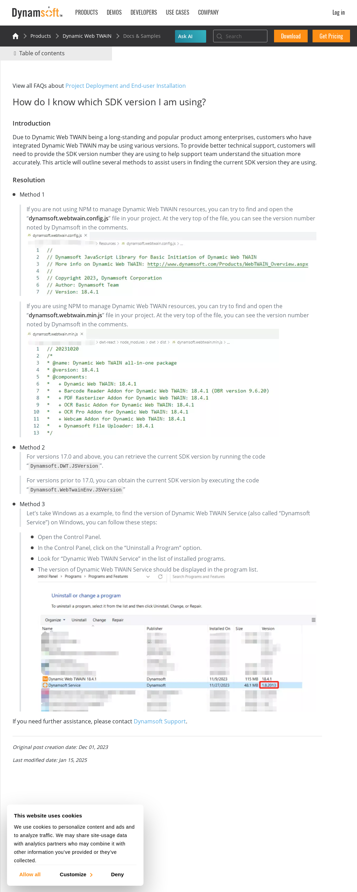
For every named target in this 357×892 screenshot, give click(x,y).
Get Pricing (331, 36)
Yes (267, 97)
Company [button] (208, 12)
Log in (338, 12)
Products (40, 36)
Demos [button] (114, 12)
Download (291, 36)
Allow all (30, 874)
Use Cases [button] (177, 12)
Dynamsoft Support (163, 690)
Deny (117, 874)
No (293, 97)
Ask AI (185, 36)
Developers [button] (144, 12)
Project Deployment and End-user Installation (129, 86)
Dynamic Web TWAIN (87, 36)
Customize (76, 874)
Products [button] (86, 12)
